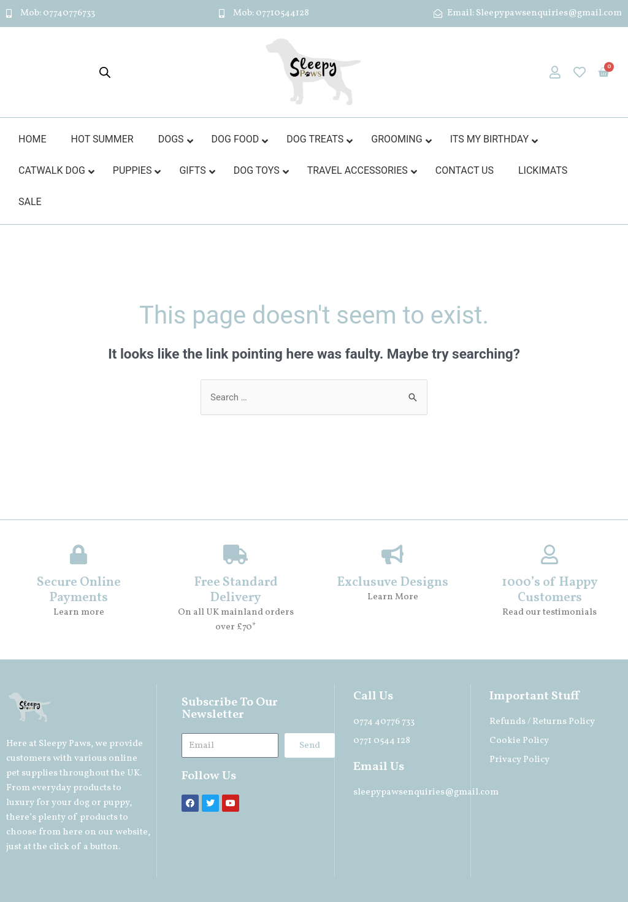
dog (82, 802)
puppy (116, 802)
